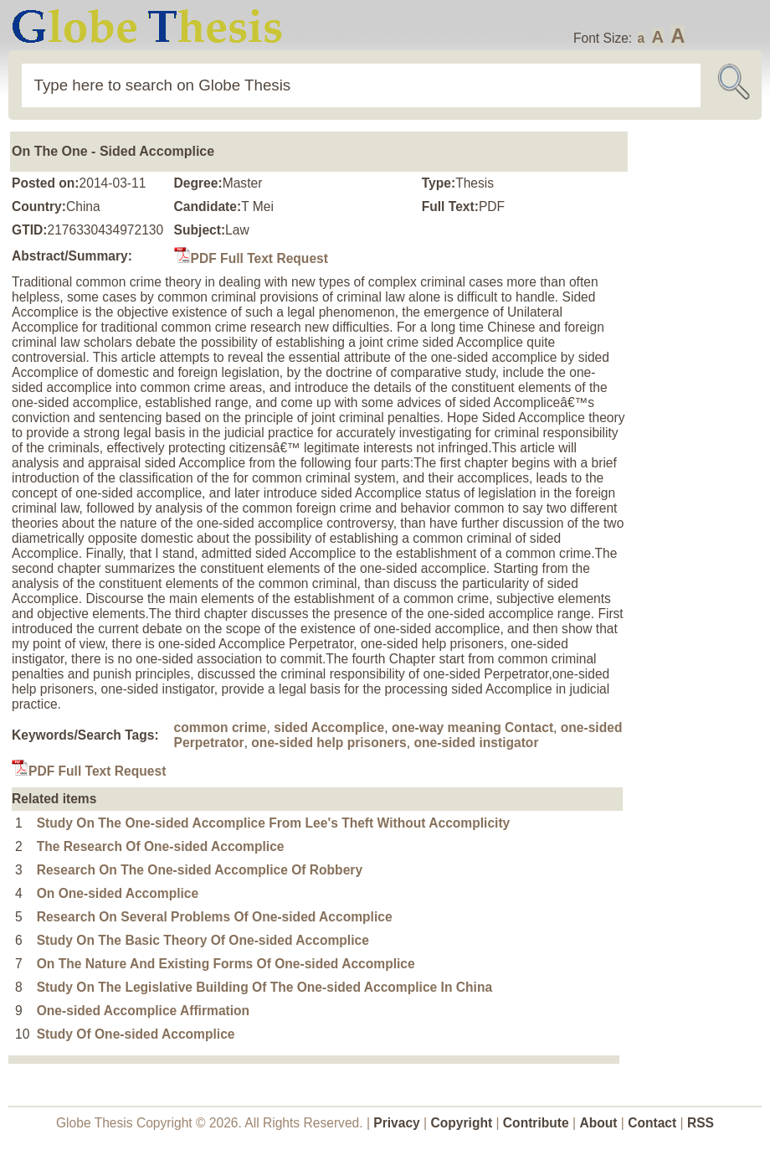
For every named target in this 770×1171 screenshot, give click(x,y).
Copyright (462, 1123)
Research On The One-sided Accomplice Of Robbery (199, 870)
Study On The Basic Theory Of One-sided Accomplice (203, 940)
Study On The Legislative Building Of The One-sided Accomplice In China (264, 987)
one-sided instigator (475, 742)
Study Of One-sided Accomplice (136, 1034)
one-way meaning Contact (472, 727)
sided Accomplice (329, 727)
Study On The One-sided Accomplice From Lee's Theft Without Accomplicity (274, 823)
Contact (654, 1123)
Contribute (536, 1123)
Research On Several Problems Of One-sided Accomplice (215, 917)
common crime (220, 727)
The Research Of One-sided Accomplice (161, 846)
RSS (700, 1123)
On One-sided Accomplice (118, 893)
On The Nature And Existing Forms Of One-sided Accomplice (226, 964)
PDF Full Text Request (251, 258)
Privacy (396, 1123)
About (598, 1123)
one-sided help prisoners (328, 742)
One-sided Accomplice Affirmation (143, 1010)
